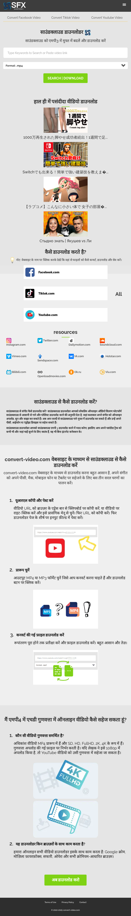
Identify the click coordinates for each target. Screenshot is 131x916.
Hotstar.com (110, 356)
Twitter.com (48, 340)
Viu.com (108, 372)
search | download (65, 78)
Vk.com (76, 356)
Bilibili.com (16, 372)
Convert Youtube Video (107, 17)
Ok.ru (75, 372)
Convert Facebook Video (24, 17)
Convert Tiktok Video (65, 17)
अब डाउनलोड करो (65, 879)
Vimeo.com (16, 356)
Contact (83, 902)
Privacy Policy (68, 902)
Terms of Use (50, 902)
